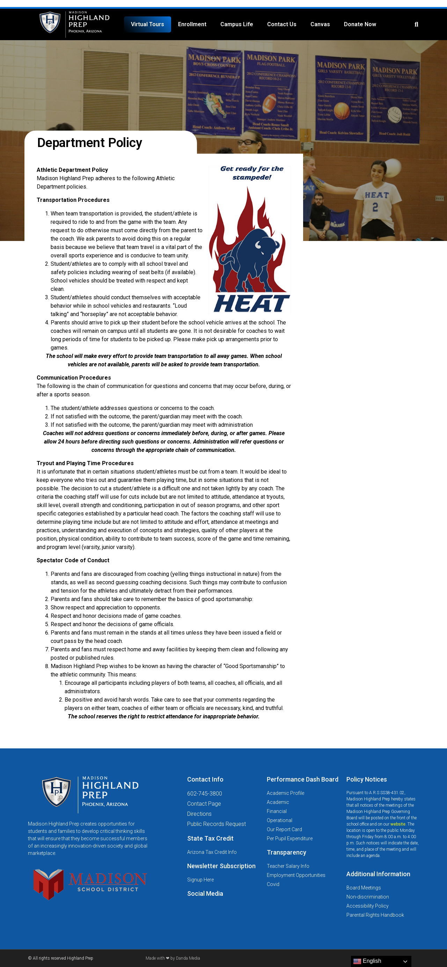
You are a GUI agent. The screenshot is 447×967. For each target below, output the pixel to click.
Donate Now (360, 24)
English (367, 961)
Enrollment (192, 24)
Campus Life (236, 24)
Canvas (320, 24)
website (397, 824)
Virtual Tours (147, 24)
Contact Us (281, 24)
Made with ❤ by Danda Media (173, 958)
